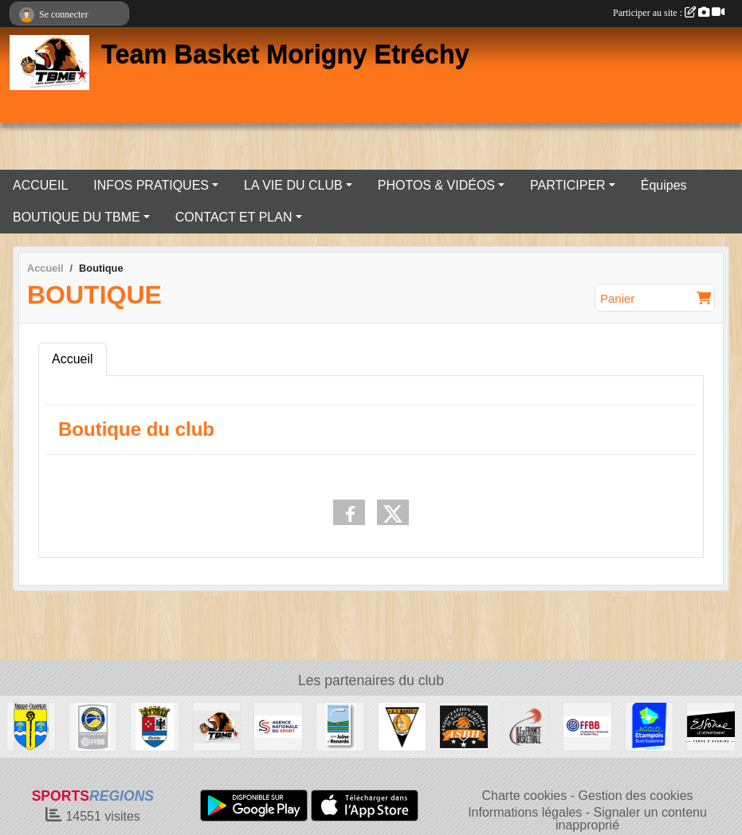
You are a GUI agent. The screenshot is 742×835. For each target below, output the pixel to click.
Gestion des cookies (635, 795)
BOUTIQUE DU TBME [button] (76, 217)
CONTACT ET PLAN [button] (233, 217)
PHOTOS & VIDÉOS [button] (436, 185)
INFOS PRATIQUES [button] (151, 185)
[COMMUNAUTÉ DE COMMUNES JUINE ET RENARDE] (340, 725)
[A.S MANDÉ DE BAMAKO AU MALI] (402, 725)
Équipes (664, 185)
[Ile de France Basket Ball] (526, 725)
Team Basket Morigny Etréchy (285, 54)
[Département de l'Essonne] (711, 725)
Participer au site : (668, 12)
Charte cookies (524, 795)
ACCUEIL (40, 185)
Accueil (72, 359)
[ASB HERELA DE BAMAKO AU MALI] (464, 725)
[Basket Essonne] (93, 725)
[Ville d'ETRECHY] (154, 725)
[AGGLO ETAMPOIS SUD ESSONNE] (649, 725)
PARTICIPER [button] (568, 185)
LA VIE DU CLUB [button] (293, 185)
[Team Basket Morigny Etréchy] (216, 725)
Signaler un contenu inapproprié (631, 819)
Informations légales (525, 812)
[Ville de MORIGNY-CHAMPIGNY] (31, 725)
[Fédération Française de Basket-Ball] (587, 725)
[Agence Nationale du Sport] (278, 725)
